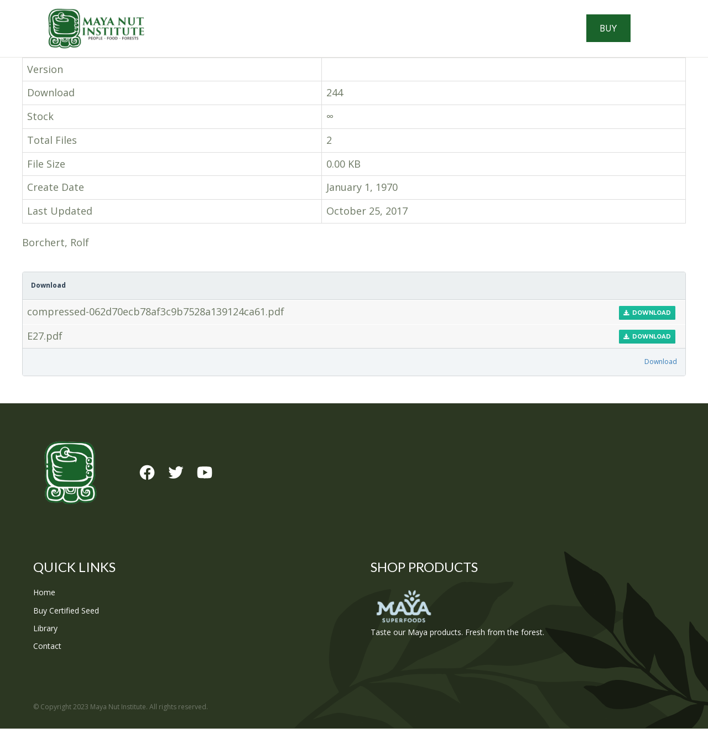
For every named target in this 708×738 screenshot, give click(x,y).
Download (647, 322)
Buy (643, 33)
